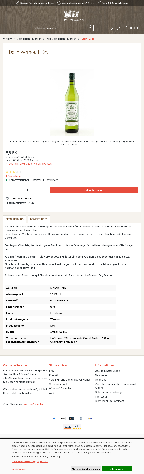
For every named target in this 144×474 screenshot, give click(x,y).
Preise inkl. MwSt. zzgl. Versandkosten (29, 163)
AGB (51, 392)
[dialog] (72, 456)
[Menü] (7, 28)
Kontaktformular (33, 404)
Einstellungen (19, 469)
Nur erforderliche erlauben (86, 469)
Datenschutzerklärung (108, 392)
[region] (72, 102)
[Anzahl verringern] (9, 190)
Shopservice (58, 365)
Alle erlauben (117, 469)
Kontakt (53, 375)
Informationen (105, 365)
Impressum (101, 396)
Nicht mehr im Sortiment (109, 401)
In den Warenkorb (94, 190)
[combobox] (58, 28)
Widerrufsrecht (58, 384)
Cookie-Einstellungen (107, 370)
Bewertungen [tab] (39, 219)
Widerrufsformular (60, 388)
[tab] (14, 219)
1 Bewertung (13, 176)
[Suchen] (90, 28)
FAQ (51, 370)
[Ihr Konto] (119, 28)
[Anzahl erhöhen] (46, 190)
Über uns (100, 379)
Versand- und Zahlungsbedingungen (70, 379)
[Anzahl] (27, 190)
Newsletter (101, 375)
